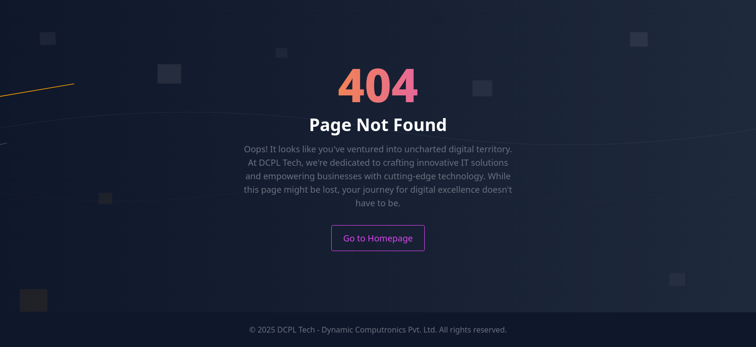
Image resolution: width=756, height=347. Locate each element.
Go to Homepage (378, 238)
